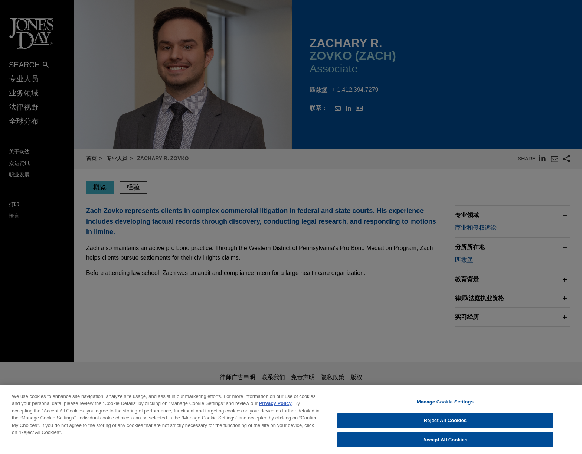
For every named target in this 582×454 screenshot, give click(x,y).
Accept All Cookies (445, 445)
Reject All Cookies (445, 426)
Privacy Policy (275, 409)
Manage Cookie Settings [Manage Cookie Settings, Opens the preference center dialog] (445, 407)
